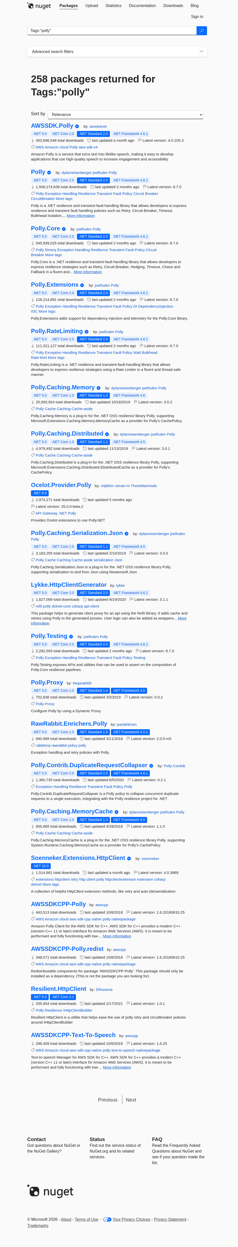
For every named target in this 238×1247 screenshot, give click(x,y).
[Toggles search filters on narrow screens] (201, 52)
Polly (74, 147)
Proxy (49, 704)
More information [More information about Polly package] (81, 215)
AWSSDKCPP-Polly (58, 904)
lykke (120, 585)
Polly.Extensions (54, 284)
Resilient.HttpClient (58, 989)
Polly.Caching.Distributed (67, 433)
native (97, 919)
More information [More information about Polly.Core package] (88, 272)
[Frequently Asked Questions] (157, 1139)
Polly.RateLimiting (57, 331)
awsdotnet (98, 126)
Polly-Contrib (174, 766)
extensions (45, 879)
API (38, 513)
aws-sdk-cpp (80, 919)
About (66, 1219)
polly (47, 606)
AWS (39, 147)
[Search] (202, 30)
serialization (103, 560)
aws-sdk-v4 (88, 147)
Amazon (51, 147)
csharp (77, 606)
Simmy (50, 250)
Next (131, 1100)
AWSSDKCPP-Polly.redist (67, 949)
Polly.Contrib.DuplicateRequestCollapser (89, 765)
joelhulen (101, 172)
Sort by (38, 113)
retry (74, 879)
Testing (139, 657)
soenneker (150, 858)
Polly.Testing (49, 636)
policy (72, 745)
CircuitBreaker (43, 198)
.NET (62, 513)
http (82, 879)
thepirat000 (82, 683)
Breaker (151, 193)
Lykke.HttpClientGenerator (69, 585)
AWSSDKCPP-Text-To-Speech (73, 1035)
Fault (117, 193)
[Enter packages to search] (112, 30)
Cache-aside (82, 409)
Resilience (86, 193)
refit (39, 606)
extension (145, 879)
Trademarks (37, 1226)
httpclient (62, 879)
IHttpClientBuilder (77, 1010)
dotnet (36, 884)
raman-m (123, 486)
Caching (63, 409)
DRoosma (104, 989)
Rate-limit (39, 357)
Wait (137, 352)
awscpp (101, 905)
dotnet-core (61, 606)
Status (97, 1139)
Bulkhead (150, 352)
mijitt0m (108, 486)
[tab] (69, 5)
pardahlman (127, 724)
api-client (91, 606)
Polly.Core (45, 228)
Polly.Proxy (47, 682)
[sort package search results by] (125, 114)
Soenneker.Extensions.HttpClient (78, 858)
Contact (36, 1139)
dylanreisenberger (77, 172)
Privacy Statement (170, 1219)
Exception (53, 193)
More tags (64, 198)
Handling (69, 193)
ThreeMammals (144, 486)
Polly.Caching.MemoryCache (72, 811)
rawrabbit (59, 745)
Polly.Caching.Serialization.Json (77, 533)
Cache (50, 409)
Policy (127, 193)
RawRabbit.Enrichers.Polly (69, 723)
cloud (64, 147)
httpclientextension (120, 879)
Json (118, 560)
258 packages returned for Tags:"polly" (93, 85)
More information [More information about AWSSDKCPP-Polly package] (117, 936)
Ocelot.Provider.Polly (61, 485)
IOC (34, 311)
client (91, 879)
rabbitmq (43, 745)
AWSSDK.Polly (52, 125)
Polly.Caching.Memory (63, 387)
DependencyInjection (155, 306)
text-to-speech (123, 1050)
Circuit (138, 193)
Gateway (50, 513)
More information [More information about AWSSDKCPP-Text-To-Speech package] (117, 1067)
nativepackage (123, 919)
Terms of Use (86, 1219)
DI (135, 306)
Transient (104, 193)
